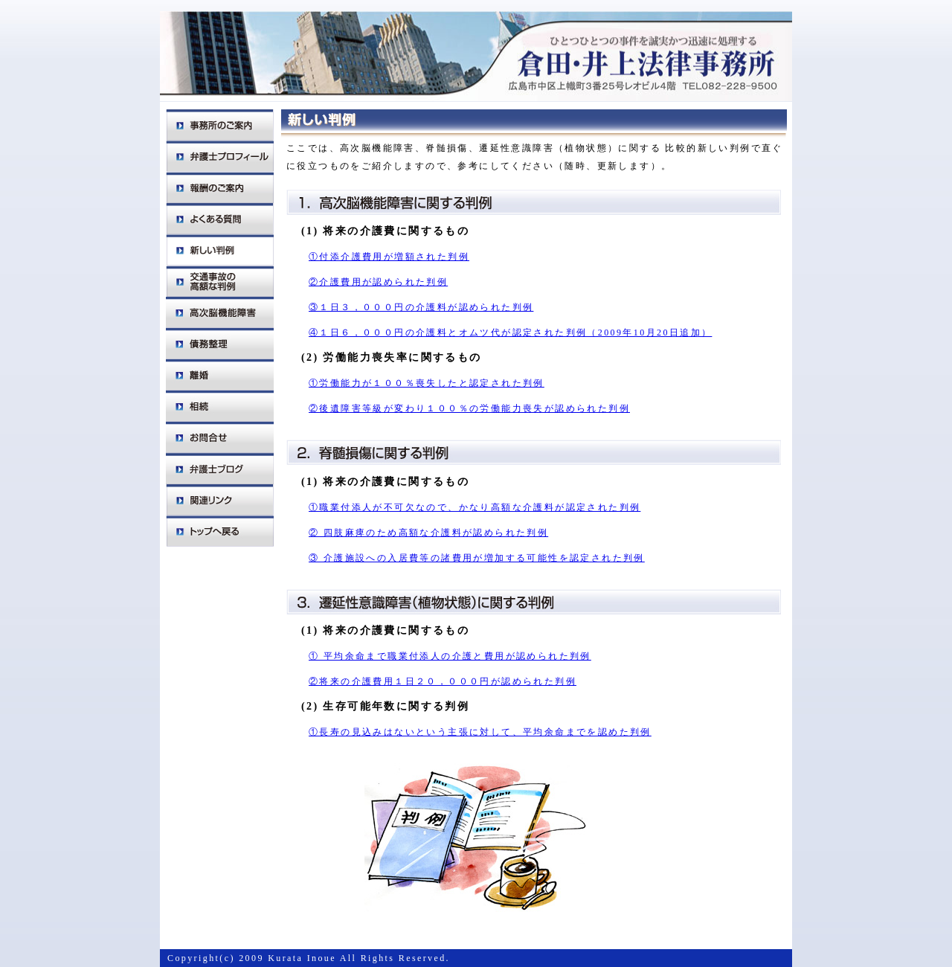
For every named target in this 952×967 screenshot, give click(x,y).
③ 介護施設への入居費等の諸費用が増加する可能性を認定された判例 (477, 558)
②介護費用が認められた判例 (378, 282)
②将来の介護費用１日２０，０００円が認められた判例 (442, 681)
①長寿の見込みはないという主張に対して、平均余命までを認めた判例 (480, 732)
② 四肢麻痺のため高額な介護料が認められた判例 (428, 532)
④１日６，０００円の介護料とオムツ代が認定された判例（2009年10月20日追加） (510, 332)
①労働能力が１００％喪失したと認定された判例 (426, 383)
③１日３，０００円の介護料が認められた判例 (421, 307)
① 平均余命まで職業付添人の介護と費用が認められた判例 (450, 656)
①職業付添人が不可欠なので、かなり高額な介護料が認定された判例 (474, 507)
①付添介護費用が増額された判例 (389, 256)
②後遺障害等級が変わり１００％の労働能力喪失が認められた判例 (469, 408)
